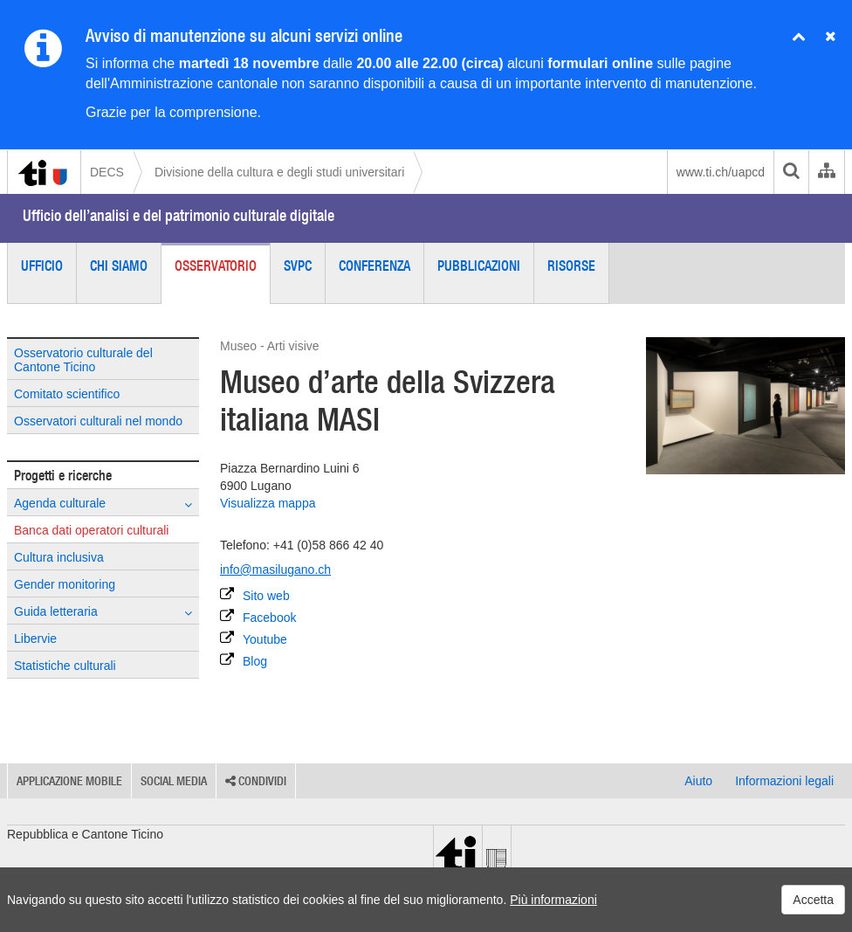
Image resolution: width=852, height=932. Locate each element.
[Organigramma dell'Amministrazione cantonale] (826, 172)
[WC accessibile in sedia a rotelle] (294, 700)
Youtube (253, 638)
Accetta (813, 900)
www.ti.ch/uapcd (721, 172)
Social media (174, 781)
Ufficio (42, 265)
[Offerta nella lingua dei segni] (395, 700)
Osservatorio (216, 265)
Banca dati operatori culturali (91, 530)
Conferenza (374, 265)
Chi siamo (119, 265)
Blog (243, 660)
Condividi (255, 781)
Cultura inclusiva (59, 557)
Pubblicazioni (478, 265)
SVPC (298, 265)
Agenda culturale (103, 503)
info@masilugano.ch (275, 569)
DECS (107, 172)
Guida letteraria (103, 611)
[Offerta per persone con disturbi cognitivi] (446, 700)
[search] (790, 172)
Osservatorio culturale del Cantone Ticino (83, 360)
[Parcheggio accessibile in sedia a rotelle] (344, 700)
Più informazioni (553, 900)
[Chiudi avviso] (798, 37)
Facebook (258, 617)
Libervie (35, 638)
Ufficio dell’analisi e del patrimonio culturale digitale (178, 215)
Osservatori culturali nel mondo (98, 421)
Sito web (255, 595)
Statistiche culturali (65, 666)
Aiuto (698, 781)
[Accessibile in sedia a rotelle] (243, 700)
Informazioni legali (784, 781)
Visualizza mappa (267, 503)
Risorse (571, 265)
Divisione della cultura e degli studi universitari (279, 172)
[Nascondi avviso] (830, 37)
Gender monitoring (64, 584)
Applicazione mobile (69, 781)
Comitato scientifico (67, 394)
